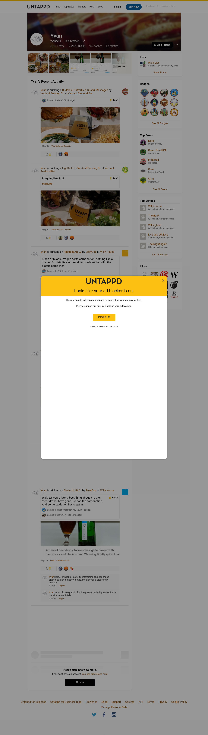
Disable (104, 317)
